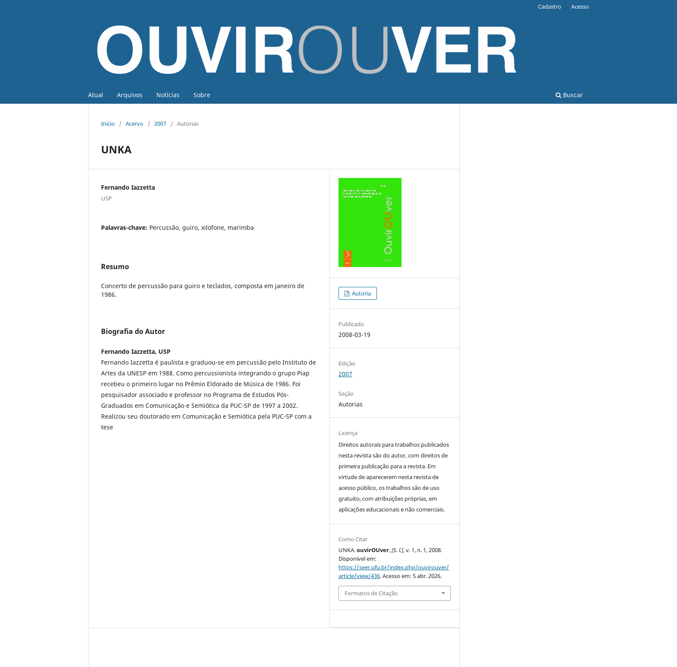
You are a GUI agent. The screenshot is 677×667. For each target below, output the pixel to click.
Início (108, 123)
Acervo (134, 123)
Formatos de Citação (371, 593)
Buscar (569, 95)
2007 (160, 123)
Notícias (168, 95)
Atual (95, 95)
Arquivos (129, 95)
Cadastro (549, 6)
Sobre (201, 95)
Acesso (580, 6)
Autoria (361, 293)
